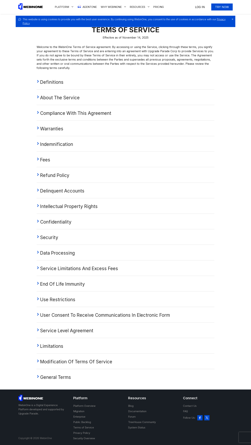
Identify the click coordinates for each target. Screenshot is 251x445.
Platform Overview (84, 405)
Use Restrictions (57, 299)
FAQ (185, 411)
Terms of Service (83, 427)
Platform (62, 7)
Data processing (57, 253)
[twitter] (207, 417)
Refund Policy (54, 175)
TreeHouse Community (142, 422)
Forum (132, 416)
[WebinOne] (30, 8)
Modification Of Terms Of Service (76, 361)
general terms (55, 377)
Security (49, 237)
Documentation (137, 411)
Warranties (51, 128)
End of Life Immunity (62, 284)
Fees (45, 159)
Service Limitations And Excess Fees (79, 268)
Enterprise (79, 416)
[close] (232, 19)
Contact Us (190, 405)
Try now (222, 7)
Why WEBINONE (111, 7)
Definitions (51, 82)
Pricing (158, 7)
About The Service (60, 97)
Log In (200, 7)
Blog (131, 405)
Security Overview (84, 438)
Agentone (90, 7)
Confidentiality (55, 222)
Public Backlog (82, 422)
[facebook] (200, 417)
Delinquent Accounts (62, 191)
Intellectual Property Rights (69, 206)
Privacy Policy (81, 433)
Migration (78, 411)
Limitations (51, 346)
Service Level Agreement (66, 330)
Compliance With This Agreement (75, 113)
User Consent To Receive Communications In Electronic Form (105, 315)
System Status (136, 427)
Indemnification (56, 144)
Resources (137, 7)
